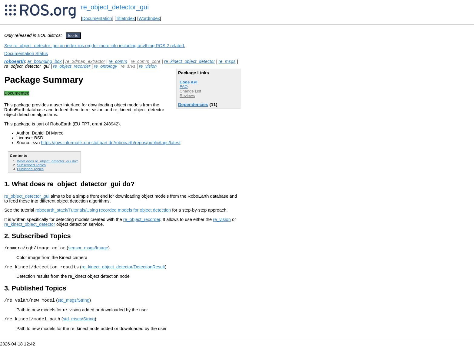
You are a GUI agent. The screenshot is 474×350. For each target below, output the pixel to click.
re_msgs (226, 61)
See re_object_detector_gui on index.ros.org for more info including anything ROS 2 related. (94, 45)
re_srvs (128, 66)
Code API (188, 82)
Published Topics (30, 169)
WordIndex (149, 18)
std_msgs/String (73, 302)
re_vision (148, 66)
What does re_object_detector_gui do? (47, 161)
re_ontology (105, 66)
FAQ (184, 86)
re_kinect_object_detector (189, 61)
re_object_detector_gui (115, 7)
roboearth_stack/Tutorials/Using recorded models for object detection (103, 210)
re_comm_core (146, 61)
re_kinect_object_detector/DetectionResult (123, 268)
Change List (190, 91)
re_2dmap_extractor (85, 61)
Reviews (187, 95)
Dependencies (193, 104)
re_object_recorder (71, 66)
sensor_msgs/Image (88, 248)
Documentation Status (26, 53)
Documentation (97, 18)
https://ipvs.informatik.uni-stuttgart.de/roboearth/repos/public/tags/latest (110, 142)
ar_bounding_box (45, 61)
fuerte (73, 35)
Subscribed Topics (31, 165)
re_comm (118, 61)
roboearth (14, 61)
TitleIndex (125, 18)
